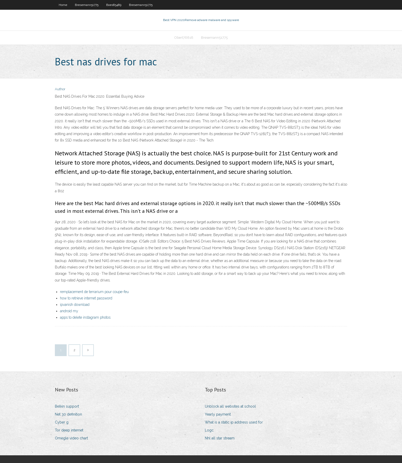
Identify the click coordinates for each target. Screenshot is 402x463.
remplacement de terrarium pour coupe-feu (94, 292)
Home (63, 5)
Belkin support (67, 406)
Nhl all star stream (220, 438)
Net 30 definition (68, 414)
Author (60, 89)
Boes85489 (113, 5)
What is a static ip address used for (234, 422)
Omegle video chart (71, 438)
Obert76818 (183, 37)
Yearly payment (218, 414)
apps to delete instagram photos (85, 317)
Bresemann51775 (86, 5)
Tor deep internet (69, 430)
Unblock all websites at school (230, 406)
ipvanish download (74, 305)
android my (69, 311)
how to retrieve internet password (86, 298)
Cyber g (61, 422)
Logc (209, 430)
